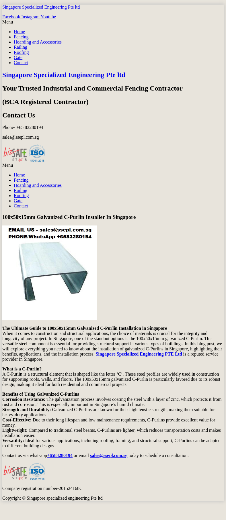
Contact (21, 62)
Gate (18, 57)
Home (19, 31)
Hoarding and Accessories (38, 42)
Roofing (21, 52)
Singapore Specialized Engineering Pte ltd (41, 7)
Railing (20, 47)
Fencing (21, 36)
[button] (113, 22)
